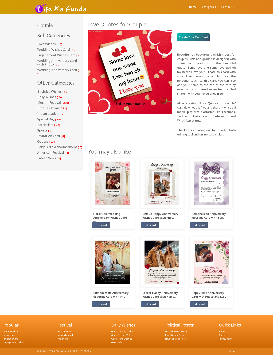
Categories (209, 7)
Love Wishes (49, 44)
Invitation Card (51, 136)
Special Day (49, 119)
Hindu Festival (52, 108)
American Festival (53, 153)
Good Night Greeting (121, 338)
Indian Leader (50, 114)
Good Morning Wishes (122, 331)
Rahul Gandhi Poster (175, 335)
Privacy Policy (225, 338)
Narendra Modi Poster (176, 331)
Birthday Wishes (52, 91)
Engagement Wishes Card (58, 55)
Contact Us (228, 7)
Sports (44, 130)
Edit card (101, 225)
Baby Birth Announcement (59, 147)
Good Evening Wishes (122, 335)
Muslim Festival (53, 103)
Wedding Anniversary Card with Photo (57, 62)
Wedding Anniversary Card (58, 72)
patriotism (48, 125)
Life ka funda (55, 351)
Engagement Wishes (13, 342)
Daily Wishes (50, 97)
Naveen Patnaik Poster (176, 338)
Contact (223, 335)
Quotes (46, 141)
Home (193, 7)
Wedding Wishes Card (56, 50)
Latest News (49, 158)
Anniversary (9, 335)
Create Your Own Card (193, 37)
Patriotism (62, 338)
